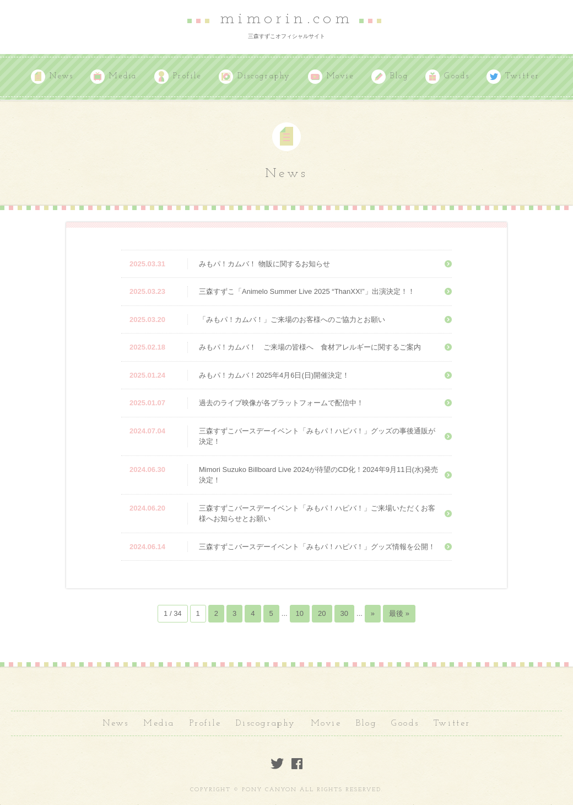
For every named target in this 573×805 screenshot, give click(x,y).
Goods (456, 76)
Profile (187, 76)
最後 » (399, 613)
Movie (341, 76)
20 (322, 613)
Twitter (522, 76)
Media (123, 76)
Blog (399, 76)
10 (300, 613)
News (61, 76)
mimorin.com (286, 19)
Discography (264, 76)
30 (344, 613)
